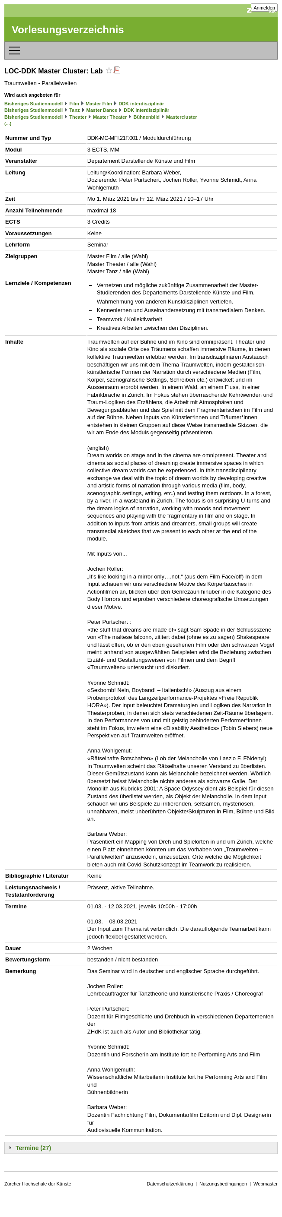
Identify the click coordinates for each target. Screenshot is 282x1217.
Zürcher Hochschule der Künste (37, 1183)
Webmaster (265, 1183)
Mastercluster (181, 117)
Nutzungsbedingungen (223, 1183)
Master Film (99, 103)
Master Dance (102, 110)
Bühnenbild (146, 117)
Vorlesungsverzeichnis (68, 29)
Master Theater (110, 117)
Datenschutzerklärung (170, 1183)
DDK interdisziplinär (141, 103)
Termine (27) (33, 1147)
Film (74, 103)
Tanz (74, 110)
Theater (78, 117)
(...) (8, 123)
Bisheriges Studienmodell (33, 103)
